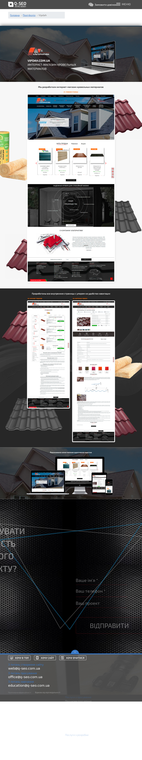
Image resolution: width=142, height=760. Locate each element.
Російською (112, 750)
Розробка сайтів (74, 738)
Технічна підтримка (76, 750)
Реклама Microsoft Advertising (82, 709)
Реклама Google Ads (77, 705)
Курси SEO (71, 729)
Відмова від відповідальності (47, 693)
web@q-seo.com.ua (24, 668)
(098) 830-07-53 (79, 15)
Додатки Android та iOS (78, 754)
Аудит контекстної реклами (81, 713)
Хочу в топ (22, 657)
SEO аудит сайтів (75, 725)
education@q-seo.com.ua (29, 685)
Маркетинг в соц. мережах (80, 717)
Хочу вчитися (75, 657)
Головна (15, 15)
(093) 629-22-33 (79, 11)
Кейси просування (116, 738)
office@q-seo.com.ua (25, 676)
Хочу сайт (47, 657)
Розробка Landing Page (78, 746)
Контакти (110, 746)
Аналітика (71, 721)
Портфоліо (29, 15)
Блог (108, 734)
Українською (112, 754)
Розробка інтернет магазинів (82, 742)
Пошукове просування (78, 701)
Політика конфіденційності (19, 692)
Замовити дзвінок (102, 5)
